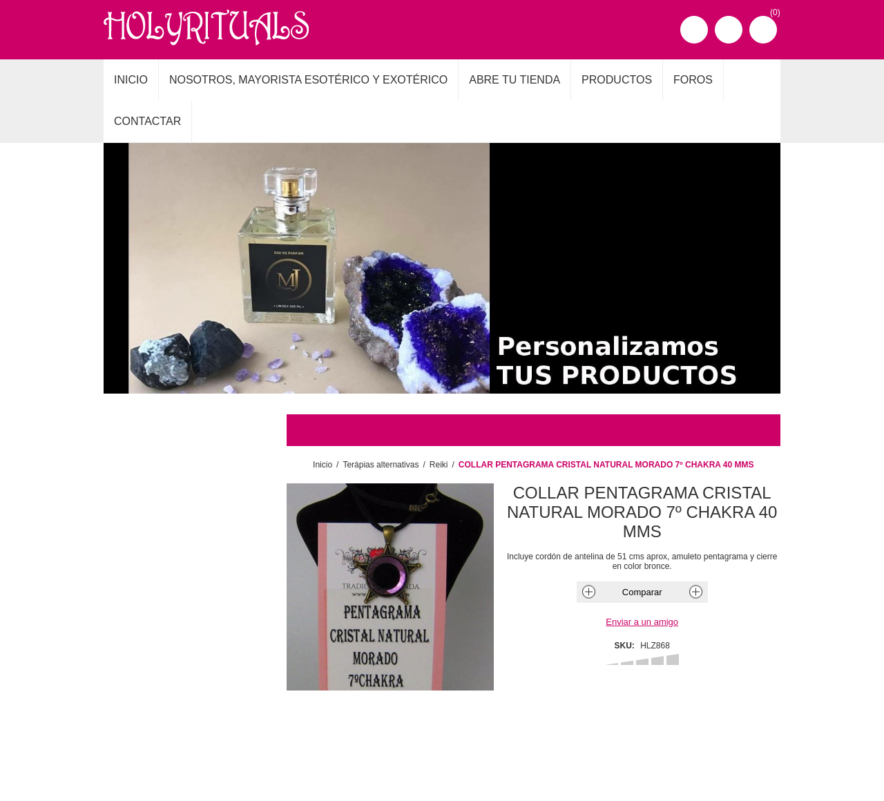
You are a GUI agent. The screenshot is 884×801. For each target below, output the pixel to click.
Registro (694, 30)
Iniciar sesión (728, 30)
